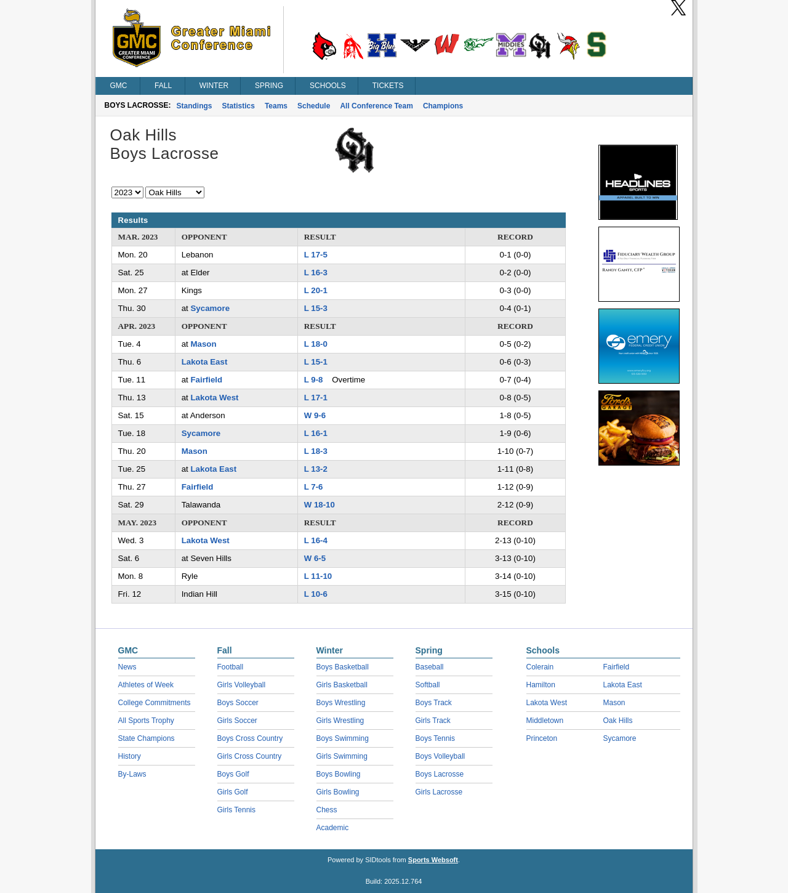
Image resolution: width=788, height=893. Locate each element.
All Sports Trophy (146, 720)
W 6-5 (315, 558)
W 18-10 (319, 504)
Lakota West (214, 397)
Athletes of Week (146, 685)
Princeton (542, 738)
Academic (332, 827)
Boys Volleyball (440, 756)
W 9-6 (315, 415)
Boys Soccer (238, 702)
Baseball (430, 667)
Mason (203, 344)
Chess (326, 810)
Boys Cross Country (250, 738)
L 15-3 (316, 308)
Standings (194, 106)
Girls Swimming (342, 756)
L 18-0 (316, 344)
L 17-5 (316, 254)
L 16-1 (316, 433)
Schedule (313, 106)
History (129, 756)
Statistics (238, 106)
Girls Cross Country (249, 756)
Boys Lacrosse (440, 774)
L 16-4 (316, 540)
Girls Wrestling (340, 720)
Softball (428, 685)
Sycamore (210, 308)
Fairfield (206, 379)
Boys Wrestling (341, 702)
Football (230, 667)
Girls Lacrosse (439, 792)
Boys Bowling (338, 774)
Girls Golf (232, 792)
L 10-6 (316, 594)
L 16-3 (316, 272)
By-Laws (132, 774)
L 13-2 (316, 469)
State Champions (146, 738)
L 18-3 (316, 451)
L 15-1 (316, 361)
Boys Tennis (435, 738)
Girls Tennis (236, 810)
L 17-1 (316, 397)
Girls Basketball (342, 685)
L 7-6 (313, 486)
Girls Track (433, 720)
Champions (443, 106)
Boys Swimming (342, 738)
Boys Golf (233, 774)
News (127, 667)
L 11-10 (318, 576)
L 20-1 (316, 290)
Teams (276, 106)
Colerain (540, 667)
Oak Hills (618, 720)
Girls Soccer (237, 720)
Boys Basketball (342, 667)
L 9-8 (313, 379)
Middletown (545, 720)
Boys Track (434, 702)
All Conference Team (376, 106)
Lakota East (205, 361)
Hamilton (540, 685)
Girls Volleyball (241, 685)
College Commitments (154, 702)
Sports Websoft (433, 859)
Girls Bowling (338, 792)
